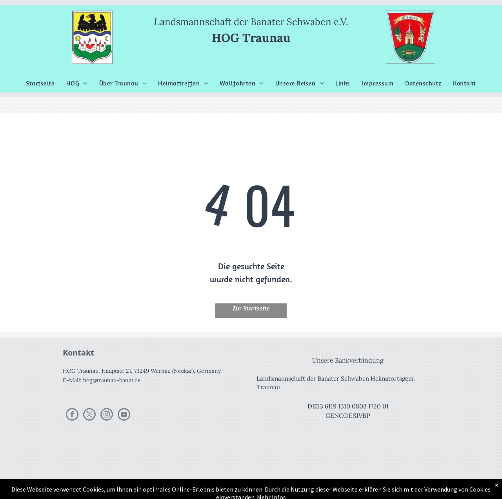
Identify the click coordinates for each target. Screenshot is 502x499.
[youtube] (124, 415)
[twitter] (89, 415)
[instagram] (106, 415)
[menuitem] (40, 83)
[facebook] (72, 415)
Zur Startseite (251, 308)
